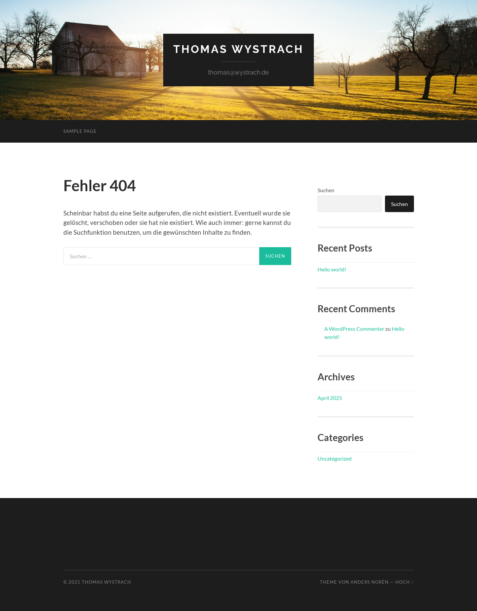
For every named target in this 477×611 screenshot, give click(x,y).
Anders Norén (370, 582)
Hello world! (332, 269)
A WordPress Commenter (354, 328)
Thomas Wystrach (238, 49)
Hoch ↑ (404, 582)
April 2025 (330, 398)
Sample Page (80, 131)
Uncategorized (335, 458)
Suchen (326, 190)
